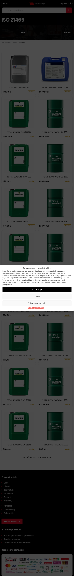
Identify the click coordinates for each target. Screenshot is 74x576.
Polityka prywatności (36, 308)
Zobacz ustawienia (37, 303)
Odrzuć (37, 296)
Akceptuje (37, 289)
